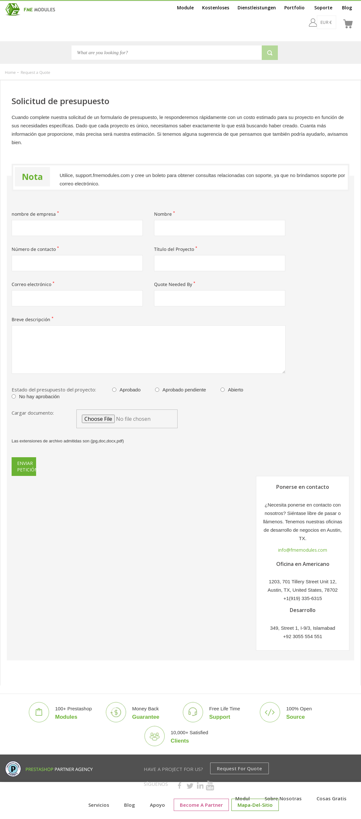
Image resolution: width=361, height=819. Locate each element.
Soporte (323, 8)
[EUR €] (309, 22)
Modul (242, 798)
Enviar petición (26, 466)
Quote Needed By (174, 284)
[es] (331, 22)
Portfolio (294, 8)
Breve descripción (33, 319)
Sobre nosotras (283, 798)
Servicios (98, 805)
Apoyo (157, 805)
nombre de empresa (35, 214)
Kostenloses (215, 8)
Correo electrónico (33, 284)
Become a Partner (201, 805)
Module (185, 8)
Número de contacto (35, 249)
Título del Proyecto (175, 249)
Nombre (164, 214)
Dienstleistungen (257, 8)
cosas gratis (331, 798)
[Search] (167, 52)
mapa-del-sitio (255, 805)
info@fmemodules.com (302, 550)
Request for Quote (239, 768)
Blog (347, 8)
